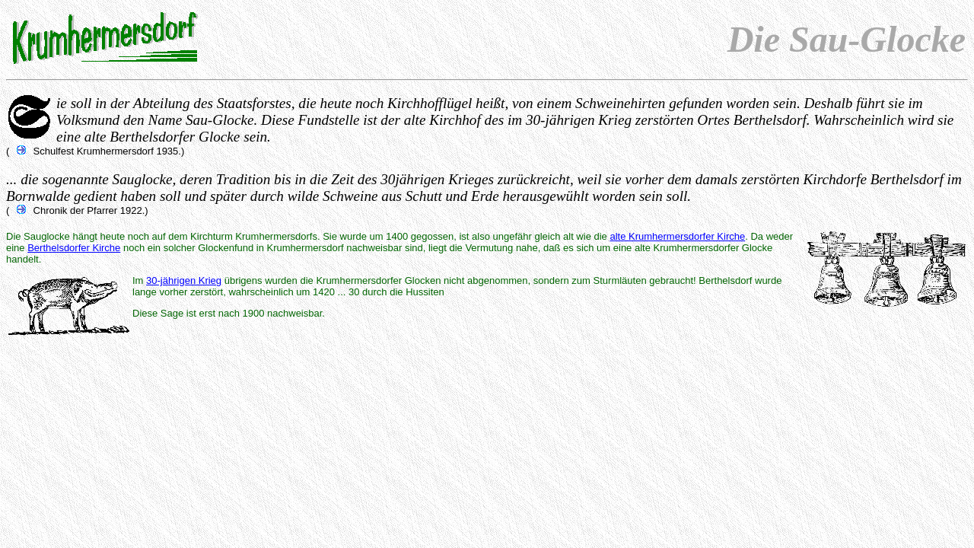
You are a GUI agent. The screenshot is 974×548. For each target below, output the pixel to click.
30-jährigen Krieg (183, 280)
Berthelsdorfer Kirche (73, 247)
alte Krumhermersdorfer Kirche (677, 236)
